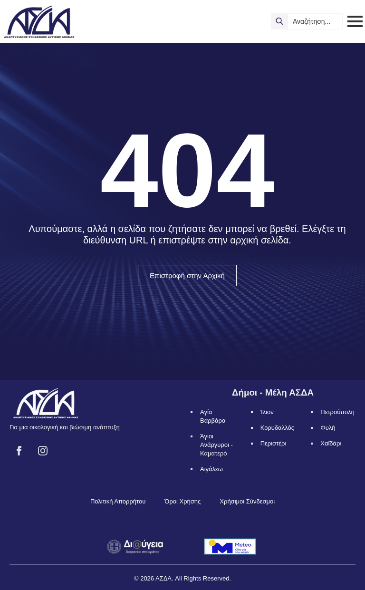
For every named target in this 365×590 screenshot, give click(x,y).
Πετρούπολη (337, 412)
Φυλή (327, 427)
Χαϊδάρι (330, 443)
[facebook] (19, 450)
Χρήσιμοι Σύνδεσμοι (247, 501)
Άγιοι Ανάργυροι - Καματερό (216, 445)
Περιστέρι (273, 443)
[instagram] (42, 450)
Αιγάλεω (211, 469)
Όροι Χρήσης (182, 501)
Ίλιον (267, 412)
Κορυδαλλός (277, 427)
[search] (279, 21)
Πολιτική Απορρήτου (117, 501)
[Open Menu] (355, 21)
